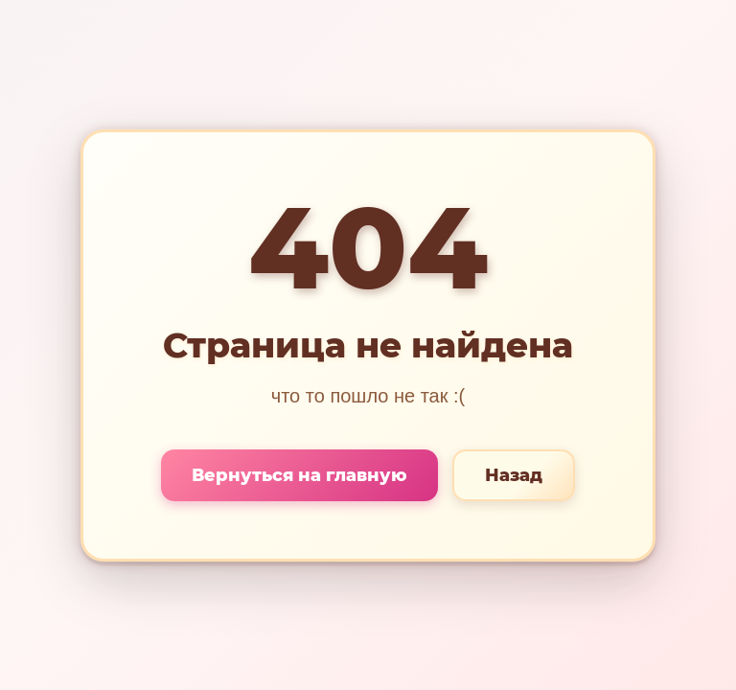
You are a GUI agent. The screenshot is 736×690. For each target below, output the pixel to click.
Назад (513, 475)
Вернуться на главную (299, 475)
